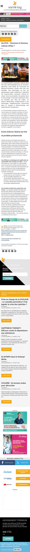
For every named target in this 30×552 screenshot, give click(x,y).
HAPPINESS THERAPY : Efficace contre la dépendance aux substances (14, 330)
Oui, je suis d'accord (7, 549)
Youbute (15, 33)
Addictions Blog (9, 235)
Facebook (3, 33)
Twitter (6, 33)
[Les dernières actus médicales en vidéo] (15, 510)
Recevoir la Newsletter (15, 458)
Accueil (3, 18)
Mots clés (3, 26)
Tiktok (12, 33)
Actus (7, 18)
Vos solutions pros (23, 484)
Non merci (17, 549)
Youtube (15, 251)
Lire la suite (6, 320)
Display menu (2, 6)
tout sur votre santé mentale (23, 471)
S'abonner (8, 278)
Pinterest (9, 33)
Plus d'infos (16, 546)
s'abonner (8, 538)
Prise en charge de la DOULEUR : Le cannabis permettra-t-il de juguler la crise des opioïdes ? (14, 301)
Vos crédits (23, 478)
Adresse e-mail (7, 271)
